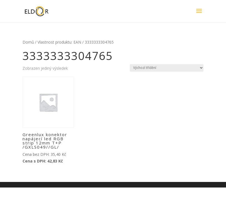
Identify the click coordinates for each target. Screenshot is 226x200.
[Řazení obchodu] (166, 68)
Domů (28, 42)
